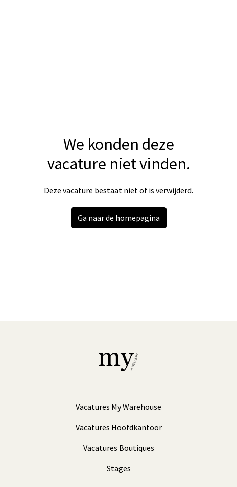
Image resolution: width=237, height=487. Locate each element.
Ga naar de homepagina (119, 218)
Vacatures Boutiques (118, 448)
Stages (119, 468)
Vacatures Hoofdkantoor (119, 427)
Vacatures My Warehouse (118, 407)
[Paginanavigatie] (214, 20)
